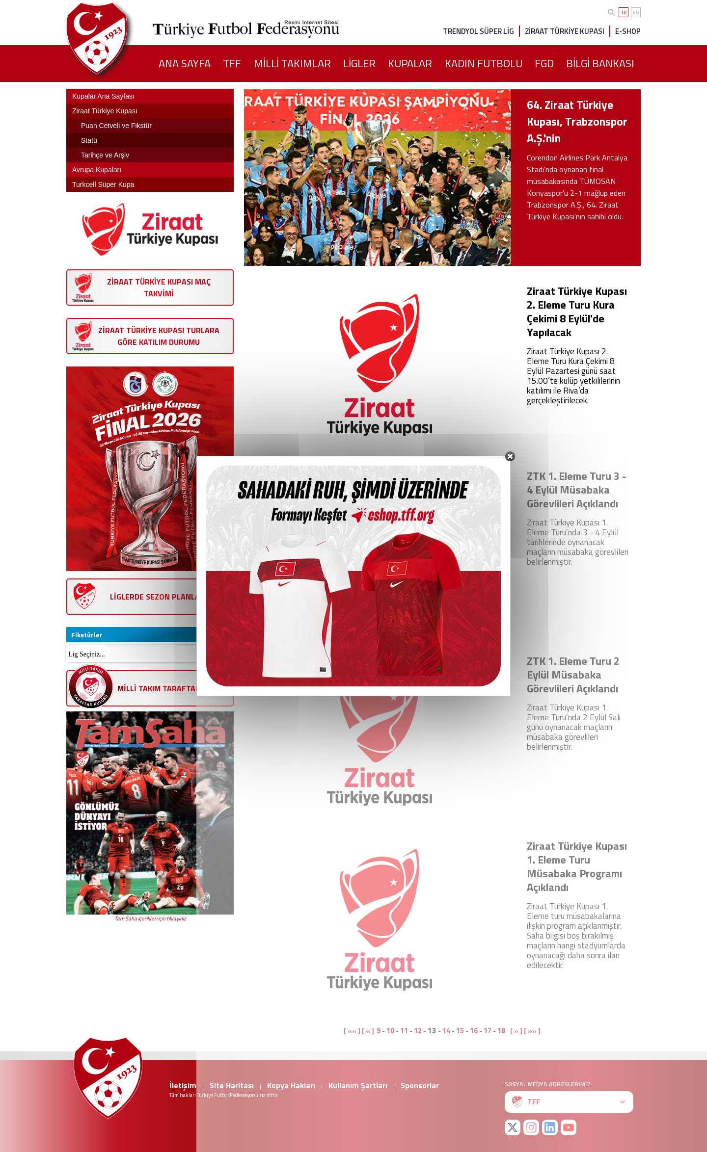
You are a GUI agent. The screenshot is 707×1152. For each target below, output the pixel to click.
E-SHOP (628, 31)
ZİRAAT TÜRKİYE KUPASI (564, 31)
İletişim (182, 1085)
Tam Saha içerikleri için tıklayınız (150, 918)
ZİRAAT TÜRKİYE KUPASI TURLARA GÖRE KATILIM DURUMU (158, 336)
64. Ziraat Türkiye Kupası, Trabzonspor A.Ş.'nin (577, 121)
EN (636, 12)
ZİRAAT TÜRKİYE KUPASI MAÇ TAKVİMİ (159, 287)
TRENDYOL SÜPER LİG (478, 31)
